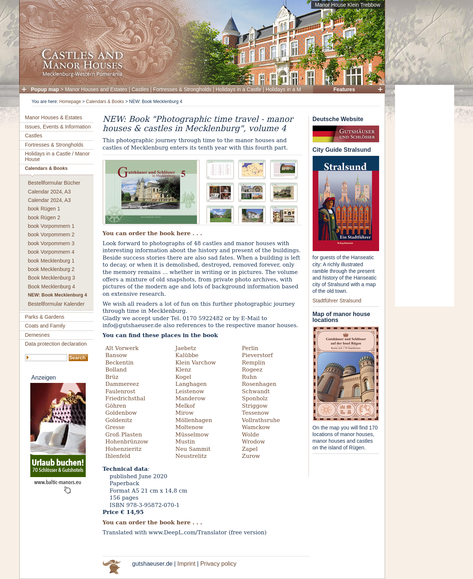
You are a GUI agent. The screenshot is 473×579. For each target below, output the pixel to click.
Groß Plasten (123, 434)
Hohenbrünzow (126, 441)
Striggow (255, 405)
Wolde (250, 434)
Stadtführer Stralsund (337, 301)
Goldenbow (121, 413)
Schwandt (256, 391)
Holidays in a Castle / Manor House (57, 156)
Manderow (190, 398)
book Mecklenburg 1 (51, 261)
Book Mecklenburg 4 (51, 287)
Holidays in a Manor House (297, 89)
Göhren (115, 405)
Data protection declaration (56, 344)
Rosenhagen (259, 384)
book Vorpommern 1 (51, 226)
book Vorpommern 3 (51, 243)
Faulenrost (120, 391)
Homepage (70, 101)
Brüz (112, 377)
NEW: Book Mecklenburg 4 (57, 295)
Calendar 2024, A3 (49, 192)
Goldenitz (118, 420)
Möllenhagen (194, 420)
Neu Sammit (193, 449)
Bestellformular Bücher (54, 183)
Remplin (253, 362)
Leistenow (190, 391)
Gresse (115, 427)
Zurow (251, 456)
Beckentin (119, 362)
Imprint (186, 564)
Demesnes (37, 335)
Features (344, 89)
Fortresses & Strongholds (182, 89)
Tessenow (255, 413)
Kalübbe (187, 355)
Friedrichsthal (125, 398)
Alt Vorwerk (122, 348)
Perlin (250, 348)
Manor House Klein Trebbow (347, 5)
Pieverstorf (257, 355)
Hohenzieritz (123, 449)
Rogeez (252, 369)
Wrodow (253, 441)
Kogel (183, 377)
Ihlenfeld (117, 456)
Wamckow (256, 427)
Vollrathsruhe (261, 420)
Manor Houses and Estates (96, 89)
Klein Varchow (196, 362)
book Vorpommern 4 (51, 252)
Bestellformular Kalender (56, 304)
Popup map (45, 89)
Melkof (185, 405)
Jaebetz (186, 348)
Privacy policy (218, 564)
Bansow (116, 355)
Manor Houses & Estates (53, 117)
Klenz (183, 369)
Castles (140, 89)
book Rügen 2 (44, 217)
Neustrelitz (191, 456)
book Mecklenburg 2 (51, 269)
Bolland (116, 369)
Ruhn (249, 377)
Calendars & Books (105, 101)
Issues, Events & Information (58, 127)
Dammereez (122, 384)
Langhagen (191, 384)
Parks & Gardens (45, 317)
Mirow (185, 413)
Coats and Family (45, 326)
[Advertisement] (424, 195)
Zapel (250, 449)
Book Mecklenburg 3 (51, 278)
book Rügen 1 (44, 209)
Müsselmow (192, 434)
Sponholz (255, 398)
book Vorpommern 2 (51, 234)
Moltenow (190, 427)
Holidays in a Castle (239, 89)
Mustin (185, 441)
